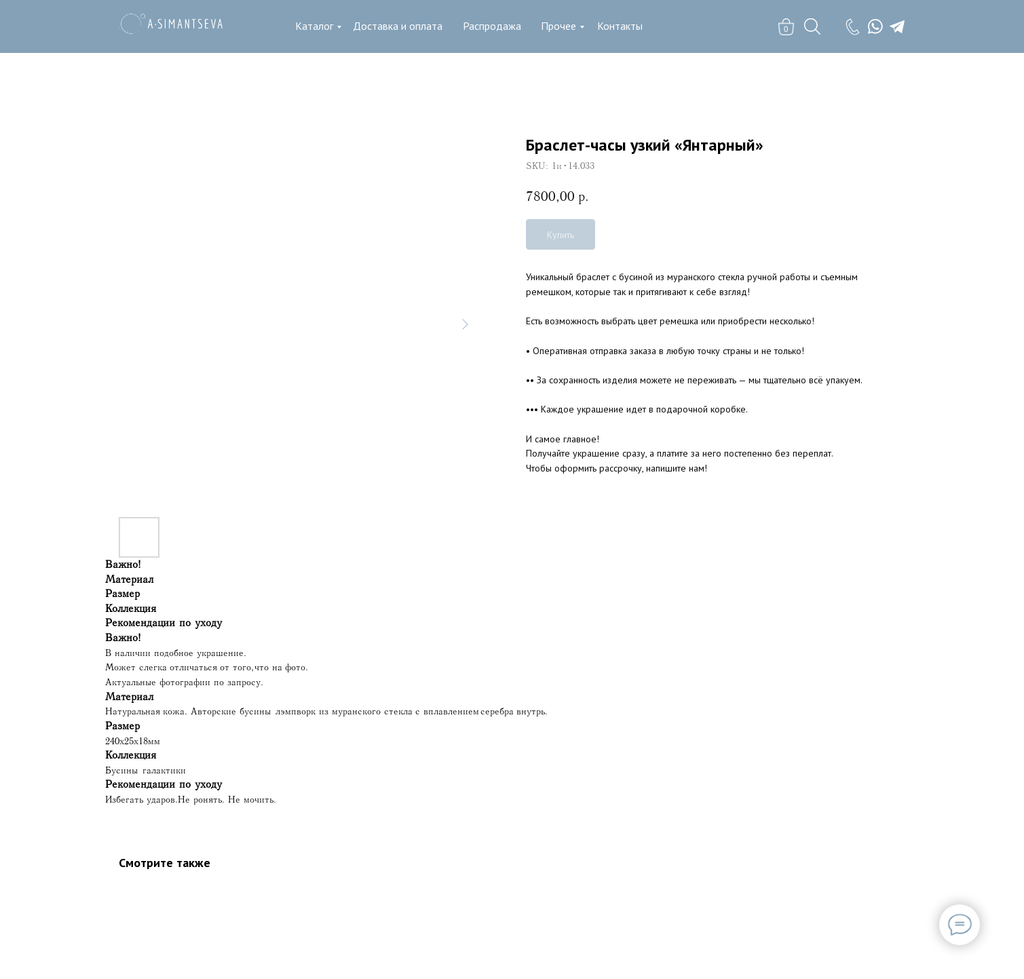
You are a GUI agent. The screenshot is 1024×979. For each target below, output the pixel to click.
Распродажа (492, 26)
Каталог (314, 26)
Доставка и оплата (397, 26)
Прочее (558, 26)
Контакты (620, 26)
